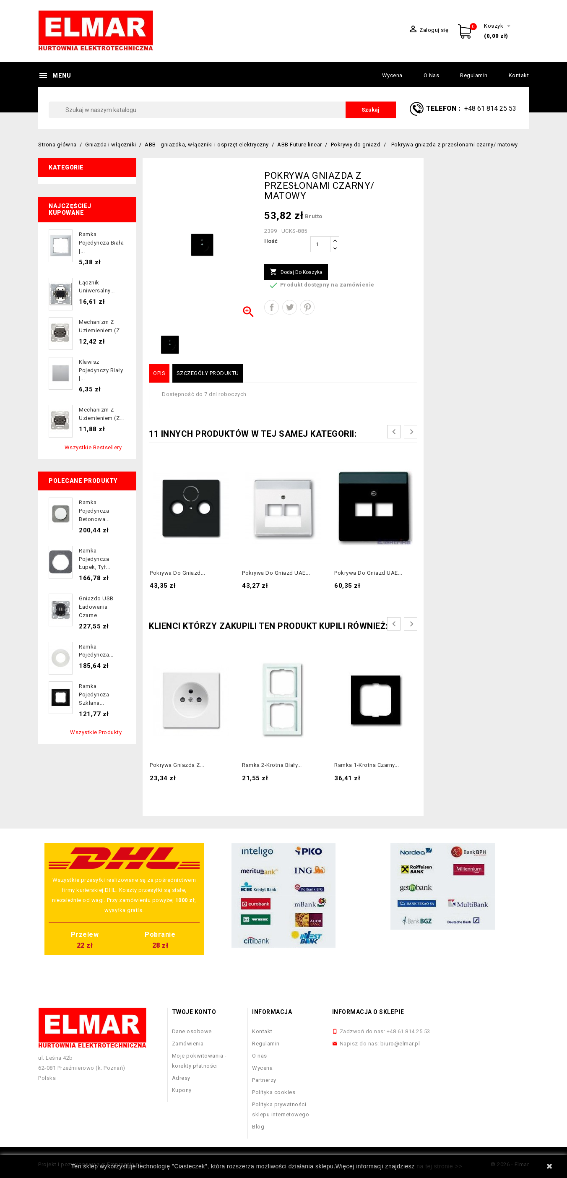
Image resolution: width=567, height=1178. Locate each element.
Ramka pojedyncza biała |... (101, 242)
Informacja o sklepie (368, 1012)
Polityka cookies (273, 1092)
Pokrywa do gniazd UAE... (276, 573)
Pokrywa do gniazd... (177, 573)
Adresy (181, 1078)
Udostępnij (271, 307)
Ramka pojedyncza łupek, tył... (94, 559)
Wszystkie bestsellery (93, 447)
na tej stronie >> (439, 1166)
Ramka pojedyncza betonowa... (94, 510)
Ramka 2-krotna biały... (272, 765)
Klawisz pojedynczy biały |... (101, 370)
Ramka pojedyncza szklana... (94, 694)
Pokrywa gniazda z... (177, 765)
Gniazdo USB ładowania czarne (96, 606)
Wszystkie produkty (96, 732)
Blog (258, 1126)
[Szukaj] (222, 110)
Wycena (392, 75)
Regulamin (474, 75)
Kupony (182, 1090)
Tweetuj (290, 307)
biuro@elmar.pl (400, 1043)
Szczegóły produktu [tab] (208, 373)
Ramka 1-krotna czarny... (366, 765)
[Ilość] (320, 244)
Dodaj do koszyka (296, 272)
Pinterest (307, 307)
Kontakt (519, 75)
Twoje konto (194, 1012)
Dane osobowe (192, 1031)
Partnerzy (264, 1080)
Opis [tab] (159, 373)
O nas (432, 75)
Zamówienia (188, 1043)
